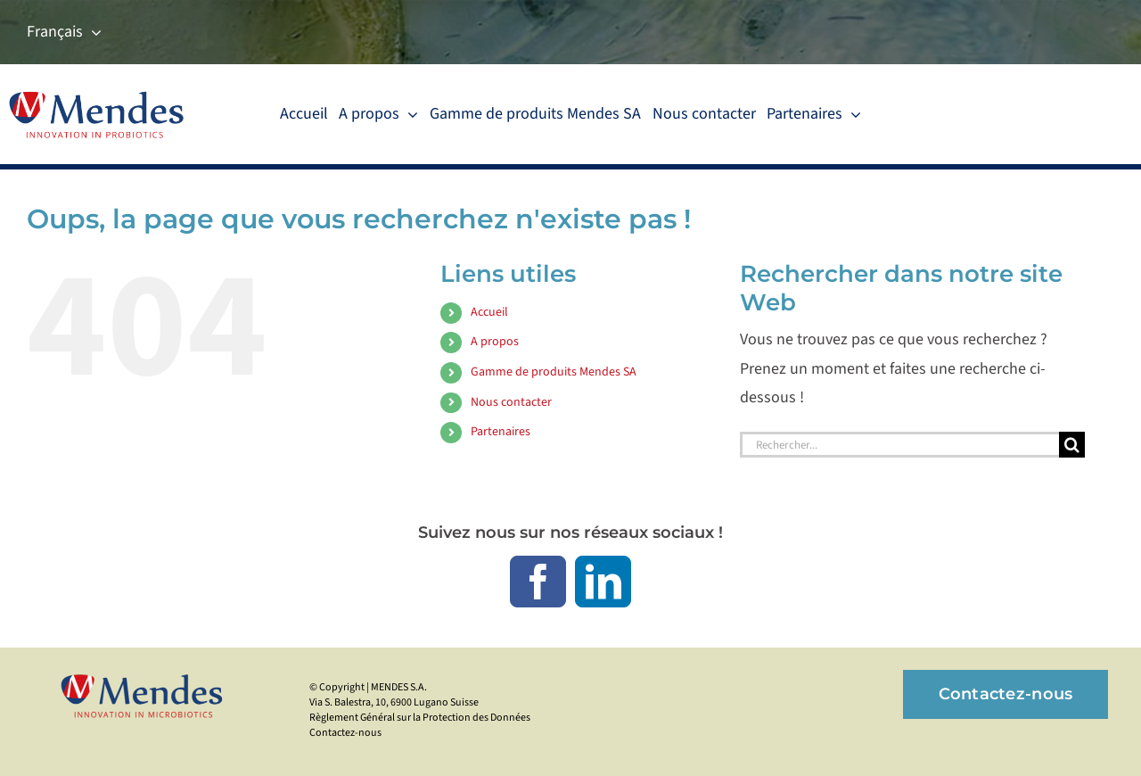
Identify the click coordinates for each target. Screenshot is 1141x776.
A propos (495, 342)
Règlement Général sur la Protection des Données (419, 717)
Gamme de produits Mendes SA (553, 372)
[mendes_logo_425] (146, 677)
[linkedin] (603, 581)
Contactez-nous (345, 732)
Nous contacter (511, 402)
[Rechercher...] (899, 445)
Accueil (489, 312)
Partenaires (500, 432)
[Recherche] (1072, 445)
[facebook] (538, 581)
